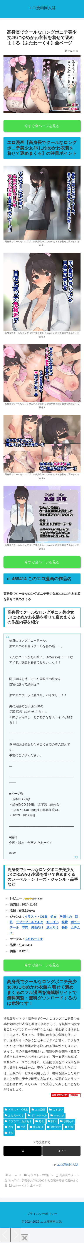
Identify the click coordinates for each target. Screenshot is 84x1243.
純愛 (65, 922)
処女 (53, 916)
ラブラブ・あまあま (29, 922)
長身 (65, 927)
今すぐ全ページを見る (42, 126)
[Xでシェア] (22, 1151)
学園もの (66, 916)
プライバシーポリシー (42, 1213)
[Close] (24, 1238)
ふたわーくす (34, 939)
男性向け (37, 927)
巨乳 (21, 1126)
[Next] (15, 1235)
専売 (25, 927)
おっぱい (52, 922)
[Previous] (5, 1235)
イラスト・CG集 (36, 916)
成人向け (52, 927)
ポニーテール (37, 1115)
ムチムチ (57, 1115)
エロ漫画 (38, 1109)
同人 (52, 1121)
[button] (61, 1151)
